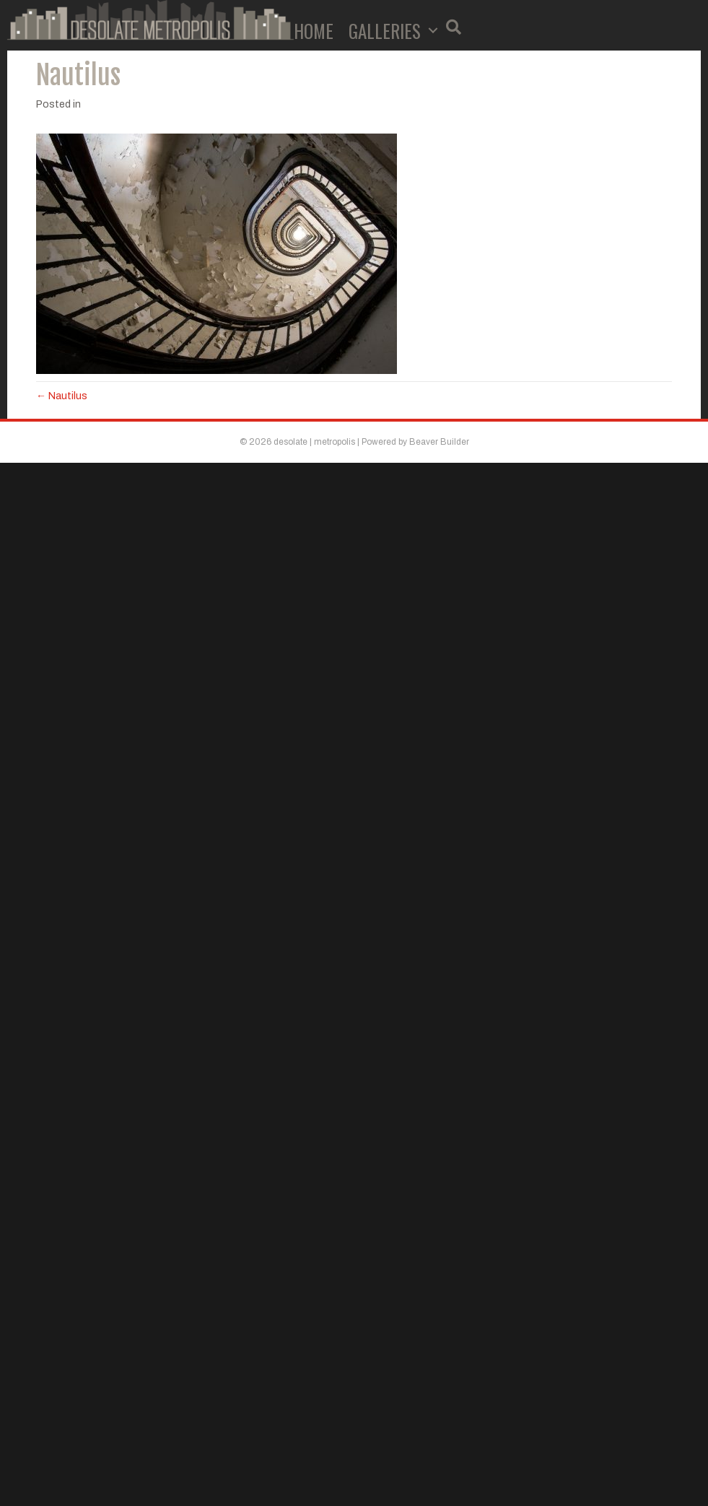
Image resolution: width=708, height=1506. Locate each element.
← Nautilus (61, 396)
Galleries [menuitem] (385, 31)
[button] (433, 31)
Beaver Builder (439, 442)
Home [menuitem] (313, 31)
